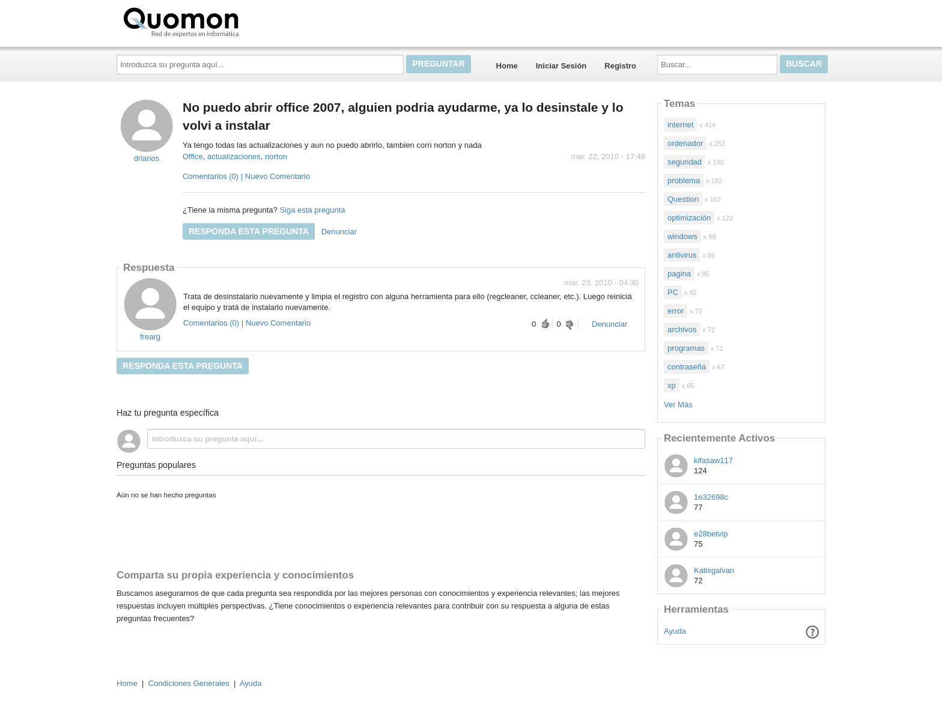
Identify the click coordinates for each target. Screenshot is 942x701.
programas (686, 348)
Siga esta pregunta (312, 209)
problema (683, 180)
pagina (679, 273)
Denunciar (339, 231)
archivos (681, 329)
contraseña (686, 366)
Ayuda (675, 631)
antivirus (681, 254)
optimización (689, 217)
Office (193, 156)
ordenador (685, 143)
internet (680, 124)
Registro (620, 65)
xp (671, 385)
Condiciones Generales (188, 683)
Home (507, 65)
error (675, 310)
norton (276, 156)
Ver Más (678, 404)
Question (683, 199)
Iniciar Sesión (561, 65)
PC (672, 292)
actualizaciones (234, 156)
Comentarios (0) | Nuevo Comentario (246, 176)
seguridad (684, 161)
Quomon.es (219, 21)
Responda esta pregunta (249, 231)
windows (682, 236)
